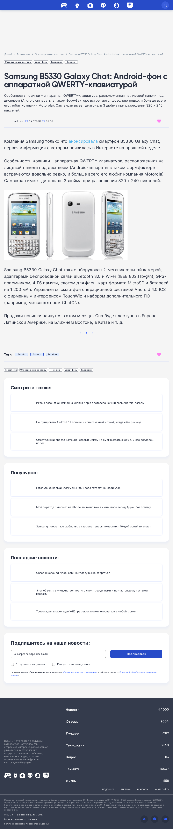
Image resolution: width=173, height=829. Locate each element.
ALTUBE (130, 5)
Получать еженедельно (71, 664)
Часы (77, 5)
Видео (71, 757)
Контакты (142, 789)
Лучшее (72, 733)
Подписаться (143, 654)
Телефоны (56, 62)
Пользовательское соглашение (20, 819)
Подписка (108, 789)
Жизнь (71, 781)
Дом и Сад (116, 5)
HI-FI (103, 5)
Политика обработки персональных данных (26, 823)
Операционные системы (18, 62)
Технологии (11, 370)
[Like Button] (159, 121)
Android (21, 354)
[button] (165, 5)
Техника (71, 62)
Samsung (37, 354)
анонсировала (83, 141)
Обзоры (72, 721)
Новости (72, 709)
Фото (90, 5)
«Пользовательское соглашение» (80, 672)
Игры (64, 5)
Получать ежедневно (28, 664)
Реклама (126, 789)
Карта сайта (162, 789)
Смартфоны (41, 62)
